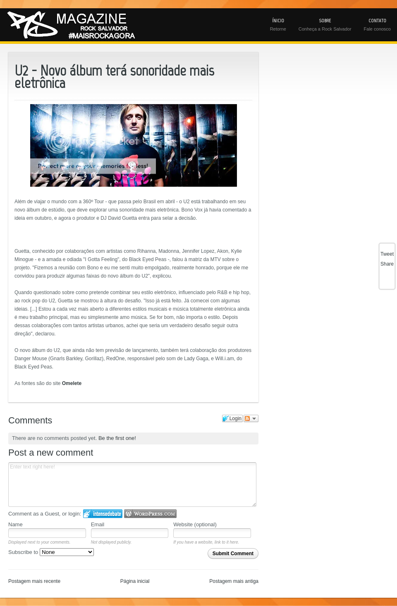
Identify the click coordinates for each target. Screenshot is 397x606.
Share (387, 264)
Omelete (71, 383)
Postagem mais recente (34, 581)
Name (15, 524)
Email (98, 524)
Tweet (387, 254)
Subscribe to (51, 552)
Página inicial (135, 581)
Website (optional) (195, 524)
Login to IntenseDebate (102, 513)
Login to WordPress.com (150, 513)
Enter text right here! (132, 484)
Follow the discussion (251, 418)
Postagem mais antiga (233, 581)
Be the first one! (117, 438)
